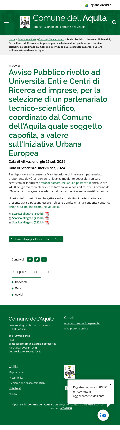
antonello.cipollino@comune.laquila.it (34, 212)
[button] (6, 25)
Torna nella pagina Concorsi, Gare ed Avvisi (38, 244)
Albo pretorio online (76, 334)
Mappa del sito (17, 377)
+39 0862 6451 (21, 341)
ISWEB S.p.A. (92, 410)
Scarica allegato (22, 219)
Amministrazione (27, 44)
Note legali (15, 393)
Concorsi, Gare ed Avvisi (51, 44)
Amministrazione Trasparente (82, 328)
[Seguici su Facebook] (67, 393)
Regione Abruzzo (98, 5)
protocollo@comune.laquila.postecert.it (65, 188)
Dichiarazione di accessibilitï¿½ (27, 388)
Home (12, 44)
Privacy (13, 399)
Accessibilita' (16, 383)
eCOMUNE (66, 414)
